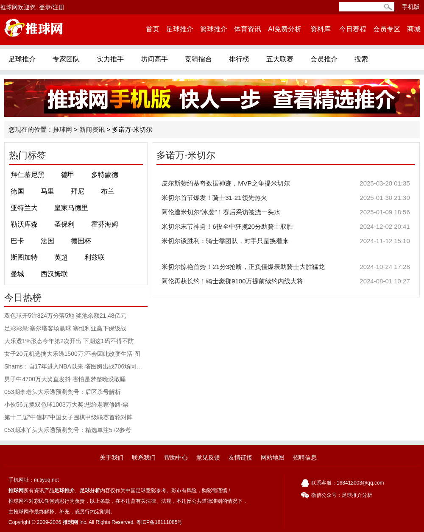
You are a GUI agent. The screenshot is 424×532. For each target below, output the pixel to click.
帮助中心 (176, 457)
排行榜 (239, 59)
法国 (47, 240)
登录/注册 (51, 7)
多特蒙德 (104, 174)
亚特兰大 (24, 207)
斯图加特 (24, 257)
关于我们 (111, 457)
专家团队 (66, 59)
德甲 (68, 174)
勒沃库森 (24, 224)
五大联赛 (279, 59)
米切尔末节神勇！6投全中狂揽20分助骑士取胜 (286, 226)
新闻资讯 (92, 129)
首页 (152, 29)
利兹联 (94, 257)
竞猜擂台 (198, 59)
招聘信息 (305, 457)
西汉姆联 (54, 273)
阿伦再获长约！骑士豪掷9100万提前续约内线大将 (286, 281)
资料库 (320, 29)
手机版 (411, 6)
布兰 (107, 191)
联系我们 (144, 457)
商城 (414, 29)
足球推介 (179, 29)
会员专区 (386, 29)
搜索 (361, 59)
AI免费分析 (284, 29)
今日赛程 (352, 29)
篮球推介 (213, 29)
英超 (61, 257)
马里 (47, 191)
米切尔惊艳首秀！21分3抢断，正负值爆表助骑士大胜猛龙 (286, 267)
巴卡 (17, 240)
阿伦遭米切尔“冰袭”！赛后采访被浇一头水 (286, 212)
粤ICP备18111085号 (159, 522)
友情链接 (240, 457)
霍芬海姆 (104, 224)
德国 (17, 191)
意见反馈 (208, 457)
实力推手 (110, 59)
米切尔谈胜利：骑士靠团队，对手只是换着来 (286, 241)
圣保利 (64, 224)
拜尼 (77, 191)
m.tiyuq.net (46, 480)
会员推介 (324, 59)
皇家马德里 (71, 207)
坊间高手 (154, 59)
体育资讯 (247, 29)
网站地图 (273, 457)
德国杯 (81, 240)
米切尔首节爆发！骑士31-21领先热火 (286, 198)
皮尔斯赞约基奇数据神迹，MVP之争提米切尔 (286, 183)
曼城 (17, 273)
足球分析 (90, 490)
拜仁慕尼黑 (28, 174)
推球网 (62, 129)
